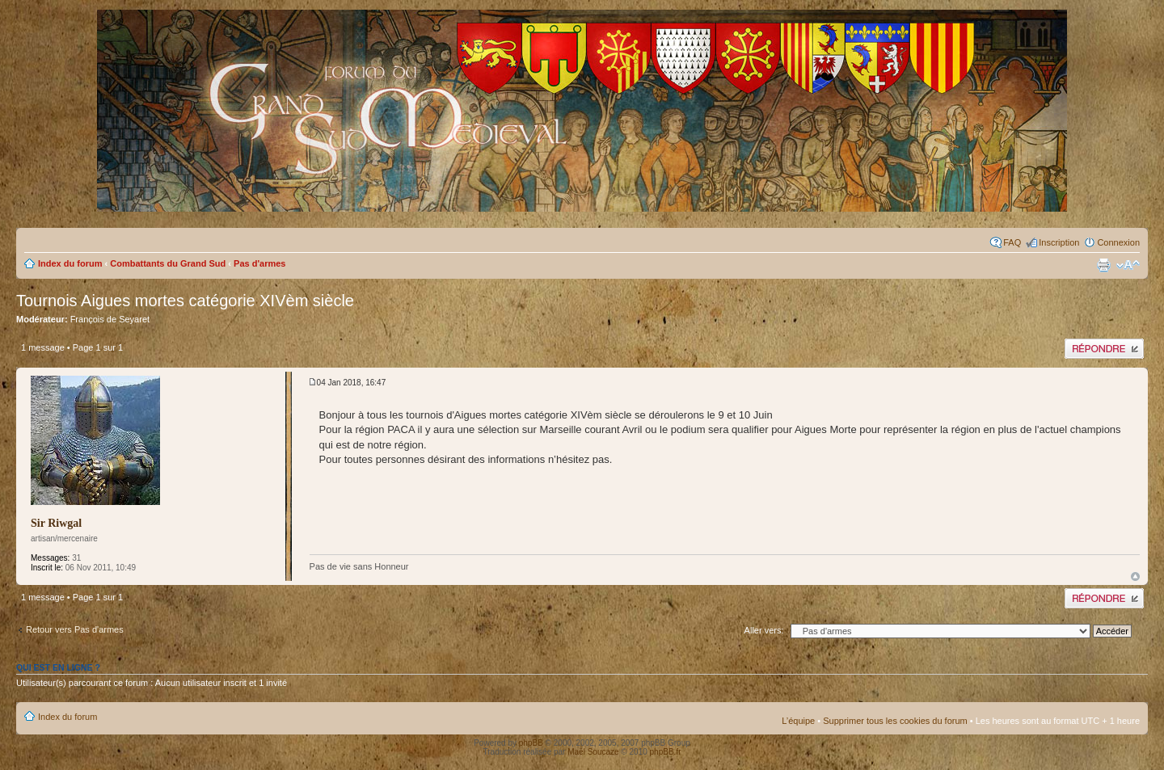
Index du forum (70, 263)
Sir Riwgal (56, 523)
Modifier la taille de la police (1128, 265)
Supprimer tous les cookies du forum (895, 721)
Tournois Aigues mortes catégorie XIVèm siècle (185, 300)
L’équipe (798, 721)
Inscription (1059, 242)
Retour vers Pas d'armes (75, 629)
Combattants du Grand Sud (168, 263)
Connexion (1118, 242)
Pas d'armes (259, 263)
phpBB (531, 742)
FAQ (1012, 242)
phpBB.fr (665, 751)
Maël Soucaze (592, 751)
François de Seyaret (110, 319)
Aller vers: (764, 630)
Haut (1135, 576)
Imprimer (1103, 265)
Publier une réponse (1104, 349)
